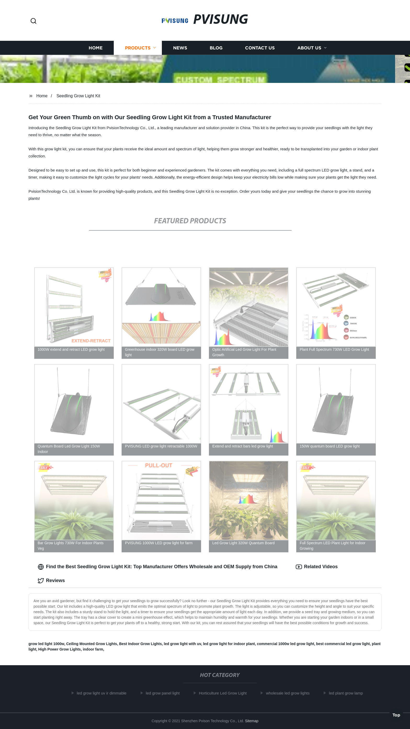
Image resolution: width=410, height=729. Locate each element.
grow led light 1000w (46, 644)
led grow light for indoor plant (229, 644)
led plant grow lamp (349, 693)
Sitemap (251, 721)
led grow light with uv (182, 644)
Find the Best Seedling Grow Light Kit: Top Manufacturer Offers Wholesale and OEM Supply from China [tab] (157, 567)
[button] (33, 21)
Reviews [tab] (51, 581)
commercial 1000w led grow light (285, 644)
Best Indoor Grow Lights (140, 644)
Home (95, 47)
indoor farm (93, 649)
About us (309, 47)
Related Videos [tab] (317, 567)
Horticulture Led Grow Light (226, 693)
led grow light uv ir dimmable (105, 693)
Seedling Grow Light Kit (78, 96)
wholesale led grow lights (291, 693)
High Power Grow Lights (59, 649)
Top (396, 714)
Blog (216, 47)
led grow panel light (166, 693)
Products (138, 47)
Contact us (260, 47)
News (180, 47)
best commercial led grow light (343, 644)
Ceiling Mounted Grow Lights (91, 644)
